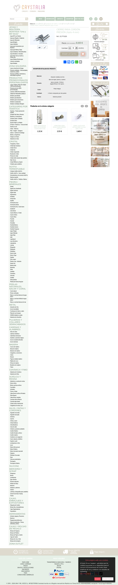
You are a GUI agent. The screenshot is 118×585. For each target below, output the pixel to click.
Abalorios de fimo (14, 374)
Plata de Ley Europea (15, 313)
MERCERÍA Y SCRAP (15, 470)
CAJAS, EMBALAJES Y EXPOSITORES (16, 500)
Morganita (12, 247)
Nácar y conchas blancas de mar (18, 302)
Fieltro (12, 496)
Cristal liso (12, 150)
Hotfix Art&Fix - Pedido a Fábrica (18, 179)
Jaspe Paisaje (13, 231)
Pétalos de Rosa (14, 483)
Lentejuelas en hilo (15, 443)
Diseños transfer (14, 177)
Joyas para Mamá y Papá (16, 50)
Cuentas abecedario (15, 401)
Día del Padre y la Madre (16, 122)
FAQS (25, 572)
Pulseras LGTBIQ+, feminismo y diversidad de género (18, 74)
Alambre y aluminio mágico (17, 338)
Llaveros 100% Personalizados (17, 91)
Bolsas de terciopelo (15, 541)
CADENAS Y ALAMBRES (15, 328)
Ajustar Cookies (108, 579)
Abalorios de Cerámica (15, 372)
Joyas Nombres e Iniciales (16, 54)
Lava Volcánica (14, 241)
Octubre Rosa (13, 120)
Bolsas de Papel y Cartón (16, 535)
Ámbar (11, 186)
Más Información (85, 574)
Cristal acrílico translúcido (16, 403)
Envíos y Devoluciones (26, 566)
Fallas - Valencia (14, 128)
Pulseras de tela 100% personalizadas (15, 88)
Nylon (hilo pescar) (15, 447)
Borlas (11, 475)
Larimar (12, 245)
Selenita (12, 275)
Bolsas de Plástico (14, 533)
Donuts (12, 357)
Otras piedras (13, 279)
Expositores (13, 511)
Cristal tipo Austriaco (15, 146)
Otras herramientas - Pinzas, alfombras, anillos (17, 523)
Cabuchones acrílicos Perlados (17, 393)
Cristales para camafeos (16, 164)
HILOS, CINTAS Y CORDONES (17, 409)
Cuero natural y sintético (16, 439)
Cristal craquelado (14, 152)
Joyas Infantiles (14, 44)
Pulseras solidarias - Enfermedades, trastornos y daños (19, 71)
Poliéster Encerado (15, 455)
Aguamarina (13, 194)
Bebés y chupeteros (15, 135)
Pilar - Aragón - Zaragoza (16, 131)
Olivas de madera (14, 363)
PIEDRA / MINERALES (15, 183)
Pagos (25, 564)
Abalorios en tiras (14, 139)
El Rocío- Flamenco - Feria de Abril (19, 124)
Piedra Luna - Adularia (15, 261)
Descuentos (25, 570)
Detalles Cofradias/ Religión (17, 104)
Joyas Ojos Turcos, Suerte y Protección (16, 56)
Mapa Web (25, 561)
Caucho (12, 419)
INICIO (40, 19)
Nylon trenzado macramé (16, 451)
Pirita (11, 269)
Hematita (12, 223)
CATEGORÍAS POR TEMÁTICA (18, 107)
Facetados (12, 387)
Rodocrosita (13, 265)
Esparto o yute (13, 441)
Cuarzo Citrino (13, 215)
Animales (12, 389)
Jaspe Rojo (12, 235)
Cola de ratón (13, 427)
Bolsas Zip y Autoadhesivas (17, 507)
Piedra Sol (12, 263)
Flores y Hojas (13, 391)
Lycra (11, 445)
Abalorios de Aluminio (15, 317)
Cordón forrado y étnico (16, 433)
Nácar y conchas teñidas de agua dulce (18, 299)
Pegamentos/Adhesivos (16, 520)
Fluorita (12, 219)
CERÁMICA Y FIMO (18, 370)
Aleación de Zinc (14, 307)
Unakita (12, 277)
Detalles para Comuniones (16, 100)
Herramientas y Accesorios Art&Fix (19, 175)
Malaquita (12, 249)
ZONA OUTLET (16, 544)
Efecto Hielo (13, 383)
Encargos (25, 568)
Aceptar (97, 579)
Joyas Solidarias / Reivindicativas (18, 52)
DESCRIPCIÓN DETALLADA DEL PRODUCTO (44, 69)
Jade (11, 237)
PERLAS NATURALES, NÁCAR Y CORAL (17, 286)
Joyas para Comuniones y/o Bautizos (17, 47)
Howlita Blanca (14, 225)
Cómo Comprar (25, 563)
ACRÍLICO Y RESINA (15, 378)
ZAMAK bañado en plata (16, 315)
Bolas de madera (14, 349)
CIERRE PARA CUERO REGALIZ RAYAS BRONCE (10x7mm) (59, 127)
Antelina (12, 417)
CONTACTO (60, 19)
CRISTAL (13, 141)
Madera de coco (14, 361)
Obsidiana (12, 251)
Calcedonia (13, 211)
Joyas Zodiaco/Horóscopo (16, 59)
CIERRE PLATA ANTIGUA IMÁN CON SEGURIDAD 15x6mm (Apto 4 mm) (40, 127)
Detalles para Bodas (15, 96)
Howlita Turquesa (14, 229)
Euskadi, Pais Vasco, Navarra (17, 114)
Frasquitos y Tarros (14, 144)
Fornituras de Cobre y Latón (17, 311)
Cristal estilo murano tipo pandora (18, 158)
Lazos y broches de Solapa (16, 68)
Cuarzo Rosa (13, 217)
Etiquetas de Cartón (15, 505)
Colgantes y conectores (16, 353)
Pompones (12, 473)
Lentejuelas (13, 477)
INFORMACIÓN (50, 19)
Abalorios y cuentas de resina (17, 381)
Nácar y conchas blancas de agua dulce (18, 295)
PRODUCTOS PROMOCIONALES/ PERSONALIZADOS (18, 80)
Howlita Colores (14, 227)
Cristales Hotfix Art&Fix (16, 171)
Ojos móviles (13, 479)
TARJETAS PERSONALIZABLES (18, 94)
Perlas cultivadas (14, 293)
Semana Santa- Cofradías (16, 118)
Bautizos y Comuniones (16, 116)
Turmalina (12, 273)
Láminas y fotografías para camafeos (19, 492)
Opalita (12, 257)
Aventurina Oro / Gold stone (17, 207)
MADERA (13, 344)
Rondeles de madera (15, 365)
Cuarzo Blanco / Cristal (15, 213)
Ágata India (13, 192)
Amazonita (12, 198)
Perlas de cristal (14, 156)
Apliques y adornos (15, 487)
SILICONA (14, 466)
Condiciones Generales (25, 573)
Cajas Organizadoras (15, 509)
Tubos (11, 367)
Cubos (11, 355)
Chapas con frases (14, 137)
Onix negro (13, 259)
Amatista (12, 196)
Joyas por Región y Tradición (17, 38)
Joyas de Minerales (15, 40)
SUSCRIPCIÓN (69, 19)
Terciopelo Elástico (15, 463)
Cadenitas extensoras (15, 336)
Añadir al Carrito (69, 54)
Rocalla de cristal (14, 154)
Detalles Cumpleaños (15, 102)
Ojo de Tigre (13, 255)
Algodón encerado (15, 413)
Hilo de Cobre (13, 332)
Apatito (12, 200)
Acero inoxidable (14, 309)
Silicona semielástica (15, 459)
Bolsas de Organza (14, 531)
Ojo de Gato (13, 253)
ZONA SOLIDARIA (17, 66)
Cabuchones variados (15, 397)
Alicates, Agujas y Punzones (17, 516)
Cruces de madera (14, 347)
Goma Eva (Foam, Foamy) (16, 494)
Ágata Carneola (14, 190)
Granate (12, 221)
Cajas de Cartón (14, 537)
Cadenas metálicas (14, 334)
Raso (11, 457)
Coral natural (13, 291)
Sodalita (12, 271)
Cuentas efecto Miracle (16, 399)
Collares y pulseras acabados (17, 429)
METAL (12, 305)
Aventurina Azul (14, 202)
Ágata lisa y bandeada (15, 188)
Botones (12, 485)
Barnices (12, 518)
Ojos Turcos (13, 160)
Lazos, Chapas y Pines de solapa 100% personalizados (18, 85)
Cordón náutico (14, 435)
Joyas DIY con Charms (15, 36)
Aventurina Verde (14, 205)
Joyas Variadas (13, 63)
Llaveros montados (15, 61)
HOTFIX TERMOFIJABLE (17, 168)
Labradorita (13, 243)
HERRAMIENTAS (17, 514)
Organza (12, 453)
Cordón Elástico (14, 431)
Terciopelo (12, 461)
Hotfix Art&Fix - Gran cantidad (17, 173)
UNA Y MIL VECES (79, 19)
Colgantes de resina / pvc (16, 405)
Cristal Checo (13, 148)
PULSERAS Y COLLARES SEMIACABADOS (17, 322)
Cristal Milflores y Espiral (16, 162)
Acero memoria (14, 342)
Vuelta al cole (13, 126)
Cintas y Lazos (13, 421)
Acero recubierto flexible (16, 340)
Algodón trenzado (14, 415)
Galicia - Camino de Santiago (17, 133)
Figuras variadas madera (16, 359)
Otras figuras (13, 395)
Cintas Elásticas (14, 423)
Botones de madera (15, 351)
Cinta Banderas (14, 425)
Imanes (12, 489)
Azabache (12, 209)
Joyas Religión (13, 42)
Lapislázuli (13, 239)
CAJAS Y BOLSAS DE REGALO (17, 527)
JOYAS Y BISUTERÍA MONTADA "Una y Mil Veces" (17, 30)
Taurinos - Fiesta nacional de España (17, 111)
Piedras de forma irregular (16, 281)
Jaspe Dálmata (13, 233)
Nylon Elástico (13, 449)
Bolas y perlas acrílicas (15, 385)
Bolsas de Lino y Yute (15, 539)
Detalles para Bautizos (15, 98)
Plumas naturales (14, 481)
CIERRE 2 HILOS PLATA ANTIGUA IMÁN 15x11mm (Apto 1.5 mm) (79, 127)
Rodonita (12, 267)
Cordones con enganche (16, 437)
